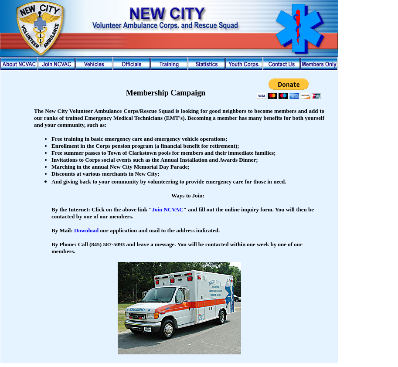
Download (86, 230)
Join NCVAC (167, 209)
